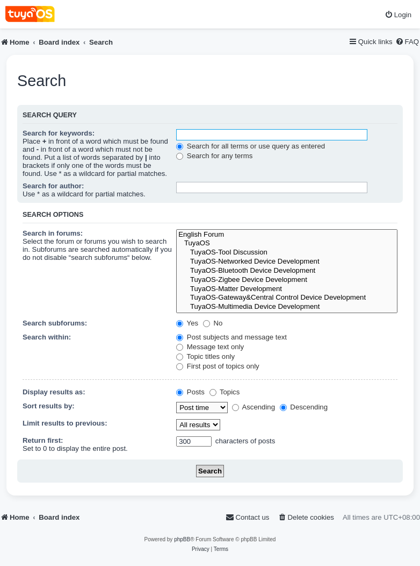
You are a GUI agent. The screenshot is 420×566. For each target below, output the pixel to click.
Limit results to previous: (65, 423)
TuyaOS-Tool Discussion (286, 252)
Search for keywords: (59, 133)
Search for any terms (214, 156)
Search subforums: (55, 323)
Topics (224, 392)
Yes (187, 323)
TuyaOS (286, 243)
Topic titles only (205, 356)
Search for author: (53, 186)
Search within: (47, 337)
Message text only (210, 347)
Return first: (43, 440)
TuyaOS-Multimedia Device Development (286, 307)
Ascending (254, 407)
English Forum (286, 234)
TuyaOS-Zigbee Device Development (286, 280)
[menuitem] (398, 15)
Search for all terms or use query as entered (250, 146)
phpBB (182, 539)
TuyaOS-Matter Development (286, 289)
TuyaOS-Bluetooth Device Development (286, 270)
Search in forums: (53, 233)
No (213, 323)
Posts (190, 392)
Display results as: (54, 392)
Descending (304, 407)
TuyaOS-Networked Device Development (286, 261)
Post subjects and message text (231, 337)
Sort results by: (49, 406)
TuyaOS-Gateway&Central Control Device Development (286, 297)
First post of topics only (217, 366)
